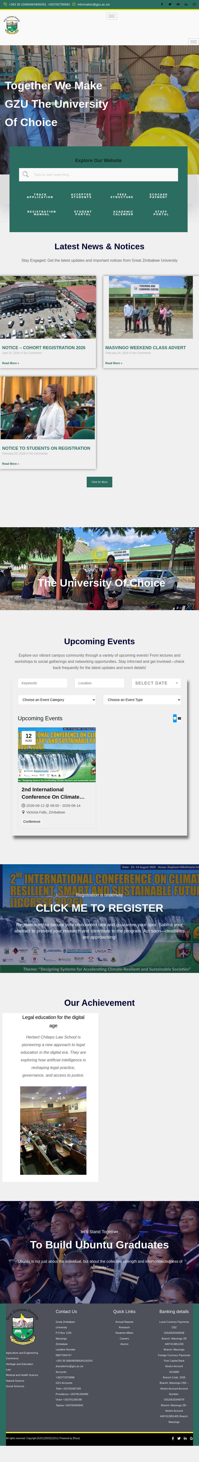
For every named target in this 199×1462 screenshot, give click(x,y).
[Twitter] (170, 4)
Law (8, 1385)
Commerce (12, 1374)
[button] (99, 482)
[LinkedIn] (186, 4)
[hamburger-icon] (111, 16)
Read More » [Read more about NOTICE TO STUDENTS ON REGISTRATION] (10, 464)
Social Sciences (15, 1402)
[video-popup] (99, 554)
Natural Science (15, 1396)
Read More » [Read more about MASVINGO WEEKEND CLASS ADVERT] (113, 363)
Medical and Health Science (22, 1391)
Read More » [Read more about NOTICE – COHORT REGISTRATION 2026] (10, 363)
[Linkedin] (185, 1454)
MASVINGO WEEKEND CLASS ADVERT (145, 347)
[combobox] (98, 174)
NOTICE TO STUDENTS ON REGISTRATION (46, 448)
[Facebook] (162, 4)
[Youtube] (178, 4)
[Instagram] (194, 4)
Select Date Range (157, 699)
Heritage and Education (19, 1380)
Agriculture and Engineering (22, 1368)
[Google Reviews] (191, 1454)
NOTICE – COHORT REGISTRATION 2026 (43, 347)
